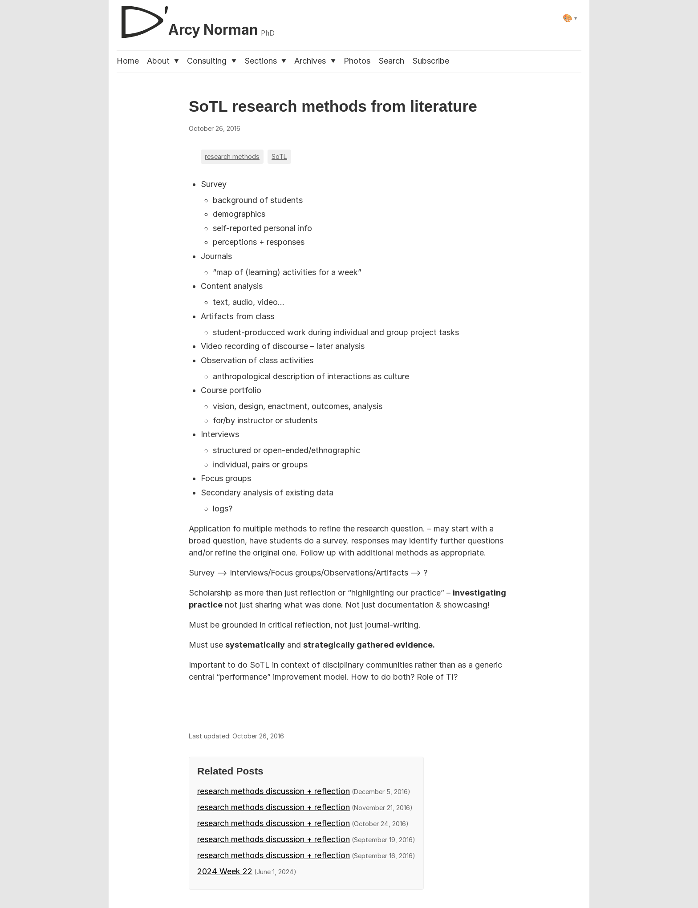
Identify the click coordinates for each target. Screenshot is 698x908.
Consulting (211, 60)
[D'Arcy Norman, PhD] (196, 18)
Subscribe (430, 60)
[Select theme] (570, 18)
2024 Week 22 (224, 871)
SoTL (279, 156)
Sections (265, 60)
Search (391, 60)
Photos (357, 60)
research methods (232, 156)
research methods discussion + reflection (273, 791)
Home (128, 60)
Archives (314, 60)
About (163, 60)
